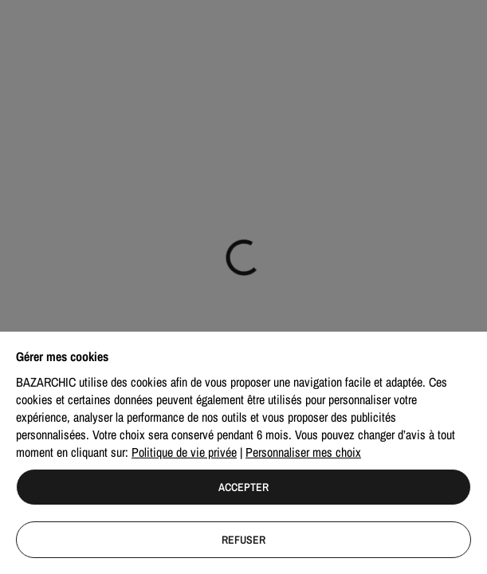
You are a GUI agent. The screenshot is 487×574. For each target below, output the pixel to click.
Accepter (243, 487)
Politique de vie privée (184, 452)
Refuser (243, 540)
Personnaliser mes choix (303, 452)
